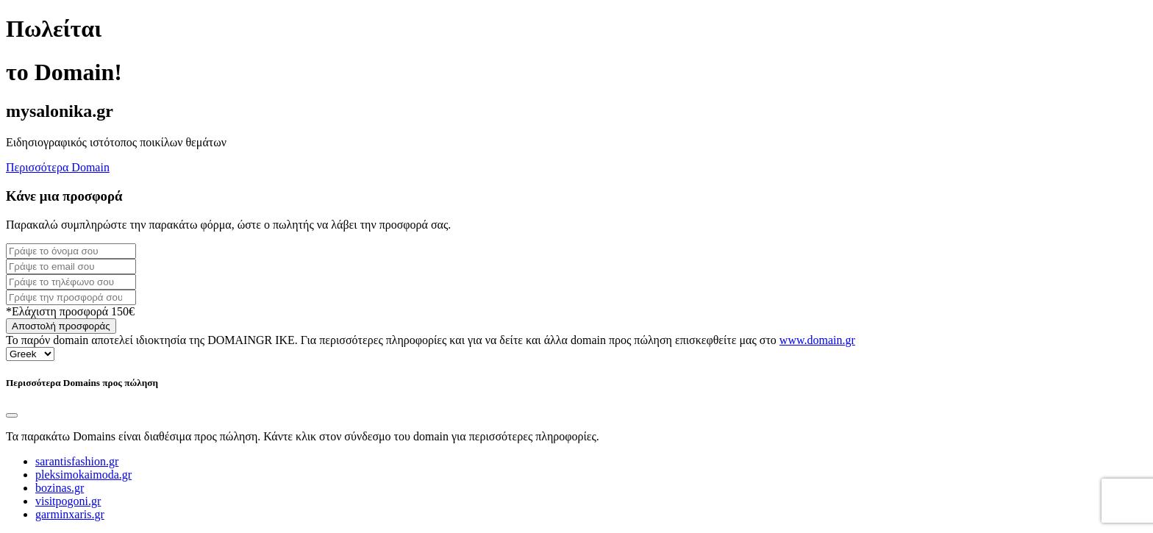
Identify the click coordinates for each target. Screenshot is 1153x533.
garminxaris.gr (69, 514)
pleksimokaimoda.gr (83, 474)
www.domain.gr (817, 340)
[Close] (12, 415)
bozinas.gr (59, 488)
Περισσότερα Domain (58, 167)
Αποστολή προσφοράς (61, 326)
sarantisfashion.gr (76, 461)
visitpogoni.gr (68, 501)
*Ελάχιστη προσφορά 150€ (70, 311)
